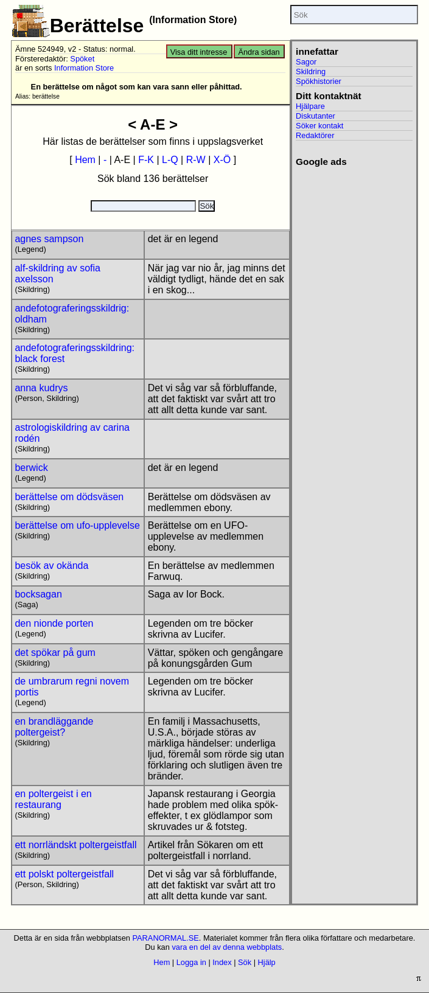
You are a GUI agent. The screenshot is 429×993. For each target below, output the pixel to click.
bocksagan (38, 594)
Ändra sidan (258, 52)
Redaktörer (315, 135)
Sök (244, 962)
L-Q (170, 160)
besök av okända (51, 565)
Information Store (84, 67)
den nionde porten (54, 623)
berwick (31, 467)
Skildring (311, 71)
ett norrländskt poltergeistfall (75, 845)
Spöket (82, 58)
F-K (146, 160)
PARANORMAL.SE (166, 937)
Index (221, 962)
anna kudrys (41, 388)
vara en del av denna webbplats (227, 947)
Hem (85, 160)
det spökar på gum (55, 652)
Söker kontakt (319, 125)
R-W (196, 160)
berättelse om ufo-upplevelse (77, 525)
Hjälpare (310, 106)
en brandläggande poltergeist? (54, 726)
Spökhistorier (318, 81)
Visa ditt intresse (199, 52)
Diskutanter (315, 115)
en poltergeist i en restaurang (53, 799)
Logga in (191, 962)
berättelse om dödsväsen (69, 497)
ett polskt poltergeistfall (64, 874)
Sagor (306, 61)
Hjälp (267, 962)
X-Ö (222, 160)
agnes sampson (49, 239)
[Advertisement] (350, 213)
